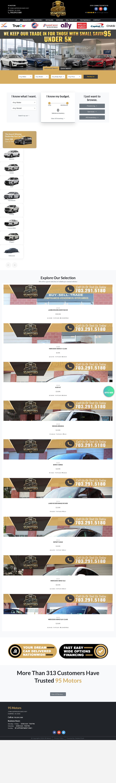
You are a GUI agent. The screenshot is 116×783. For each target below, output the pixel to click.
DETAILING (49, 20)
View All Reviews (58, 724)
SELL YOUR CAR (71, 20)
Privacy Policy (59, 768)
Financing (38, 20)
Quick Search (66, 68)
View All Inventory (58, 118)
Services (92, 111)
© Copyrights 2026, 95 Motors (41, 768)
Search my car (23, 116)
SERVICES (59, 20)
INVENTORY (27, 20)
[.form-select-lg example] (24, 102)
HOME (18, 20)
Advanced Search (51, 68)
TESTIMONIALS (85, 20)
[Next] (13, 261)
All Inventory (92, 117)
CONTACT (96, 20)
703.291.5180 (16, 12)
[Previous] (6, 261)
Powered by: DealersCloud (75, 768)
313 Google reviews (102, 12)
